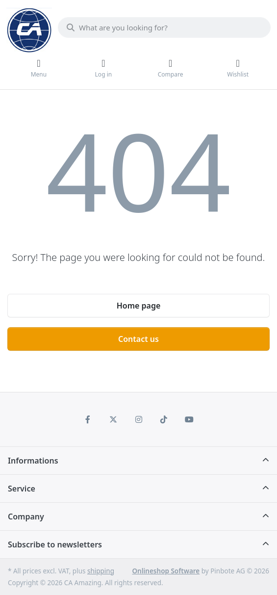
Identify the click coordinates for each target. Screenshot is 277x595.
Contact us (138, 339)
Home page (139, 305)
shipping (100, 571)
